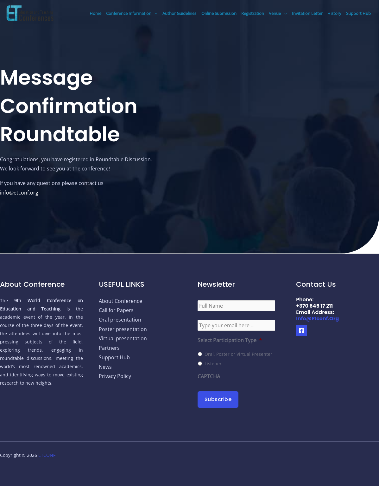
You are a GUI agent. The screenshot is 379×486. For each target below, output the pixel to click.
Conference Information (128, 13)
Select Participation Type (230, 340)
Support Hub (358, 13)
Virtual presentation (123, 338)
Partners (109, 347)
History (334, 13)
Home (95, 13)
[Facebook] (301, 330)
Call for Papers (116, 310)
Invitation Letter (307, 13)
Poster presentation (123, 329)
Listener (213, 364)
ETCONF (46, 455)
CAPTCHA (209, 376)
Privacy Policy (115, 376)
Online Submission (219, 13)
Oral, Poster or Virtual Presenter (238, 354)
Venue (275, 13)
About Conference (120, 300)
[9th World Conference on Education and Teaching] (30, 12)
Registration (252, 13)
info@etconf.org (19, 192)
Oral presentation (120, 319)
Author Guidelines (179, 13)
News (105, 366)
